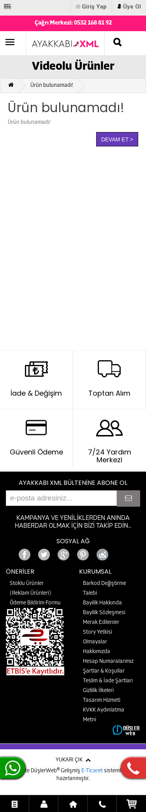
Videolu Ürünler (73, 66)
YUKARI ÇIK (69, 760)
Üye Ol (132, 6)
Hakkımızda (96, 652)
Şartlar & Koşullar (104, 671)
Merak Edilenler (101, 622)
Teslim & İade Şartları (108, 681)
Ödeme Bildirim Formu (35, 603)
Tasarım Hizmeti (101, 700)
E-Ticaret (92, 771)
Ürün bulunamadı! (51, 85)
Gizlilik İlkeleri (98, 691)
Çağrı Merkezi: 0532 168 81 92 (73, 23)
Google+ (122, 552)
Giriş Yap (94, 6)
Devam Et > (117, 139)
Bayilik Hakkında (102, 603)
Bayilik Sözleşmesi (104, 613)
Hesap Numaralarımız (108, 661)
